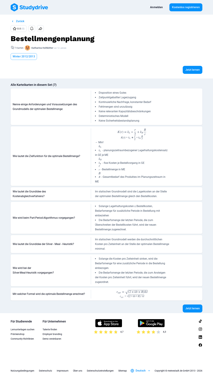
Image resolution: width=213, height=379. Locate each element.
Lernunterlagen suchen (22, 329)
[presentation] (132, 134)
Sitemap (122, 370)
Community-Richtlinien (22, 338)
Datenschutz (45, 370)
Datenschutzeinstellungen (100, 370)
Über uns (77, 370)
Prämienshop (17, 334)
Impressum (62, 370)
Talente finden (50, 329)
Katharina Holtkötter (42, 48)
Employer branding (52, 334)
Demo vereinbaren (52, 338)
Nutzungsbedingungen (22, 370)
